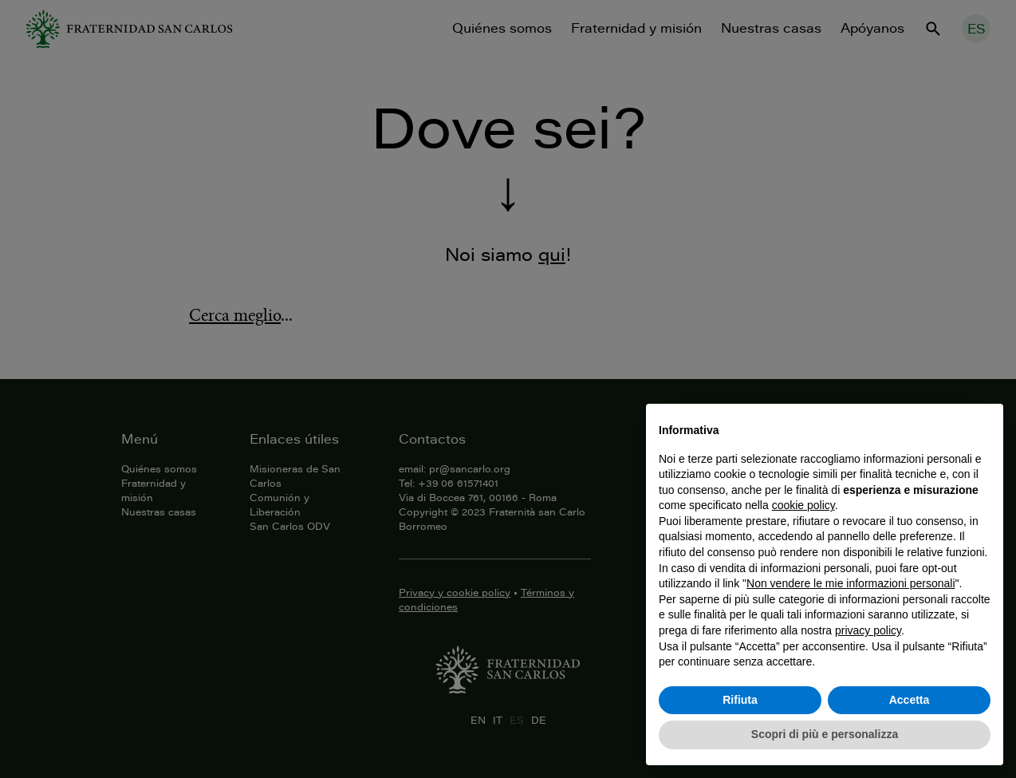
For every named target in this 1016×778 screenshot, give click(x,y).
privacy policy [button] (868, 630)
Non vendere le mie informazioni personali (850, 583)
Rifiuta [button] (740, 699)
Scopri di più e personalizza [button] (824, 734)
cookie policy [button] (803, 505)
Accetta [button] (909, 699)
